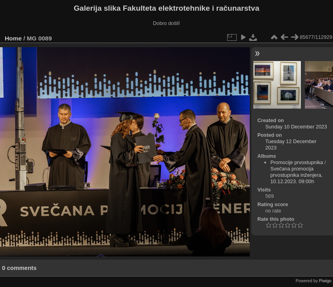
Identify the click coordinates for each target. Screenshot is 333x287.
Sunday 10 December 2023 (296, 127)
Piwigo (325, 280)
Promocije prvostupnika (296, 162)
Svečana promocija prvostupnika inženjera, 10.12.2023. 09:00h (296, 175)
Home (13, 38)
